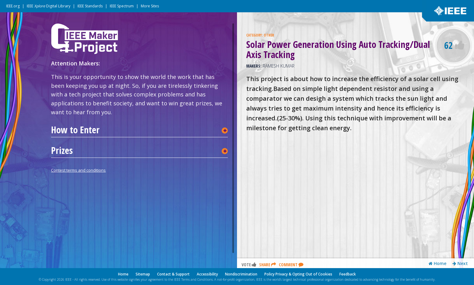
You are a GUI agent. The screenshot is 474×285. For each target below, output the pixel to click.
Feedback (347, 274)
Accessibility (207, 274)
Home (437, 263)
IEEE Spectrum (122, 6)
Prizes (62, 150)
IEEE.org (13, 6)
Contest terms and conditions (78, 170)
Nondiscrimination (241, 274)
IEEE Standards (90, 6)
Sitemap (143, 274)
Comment (291, 264)
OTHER (269, 35)
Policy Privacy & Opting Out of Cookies (298, 274)
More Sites (150, 6)
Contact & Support (173, 274)
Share (267, 264)
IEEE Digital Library (48, 6)
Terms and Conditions (197, 279)
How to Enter (75, 130)
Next (460, 263)
